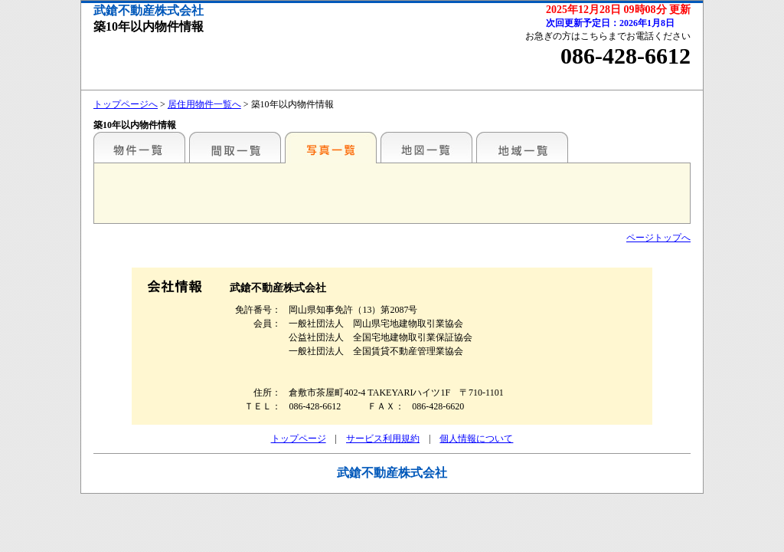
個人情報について (476, 438)
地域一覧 (522, 147)
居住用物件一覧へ (204, 104)
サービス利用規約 (383, 438)
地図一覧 (426, 147)
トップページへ (125, 104)
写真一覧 (331, 147)
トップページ (298, 438)
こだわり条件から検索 (139, 147)
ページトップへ (658, 237)
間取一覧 (235, 147)
